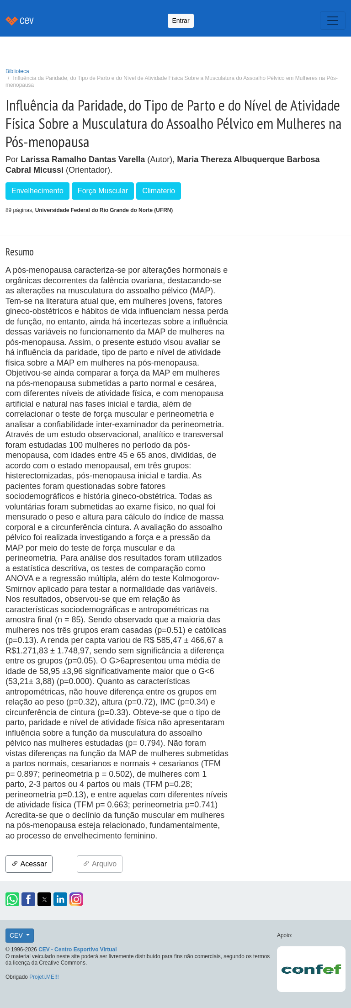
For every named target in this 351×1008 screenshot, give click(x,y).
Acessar (29, 864)
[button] (12, 899)
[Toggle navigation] (333, 20)
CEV (17, 935)
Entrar (180, 20)
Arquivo (100, 864)
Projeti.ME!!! (44, 977)
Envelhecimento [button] (37, 191)
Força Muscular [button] (103, 191)
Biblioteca (17, 71)
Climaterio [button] (158, 191)
